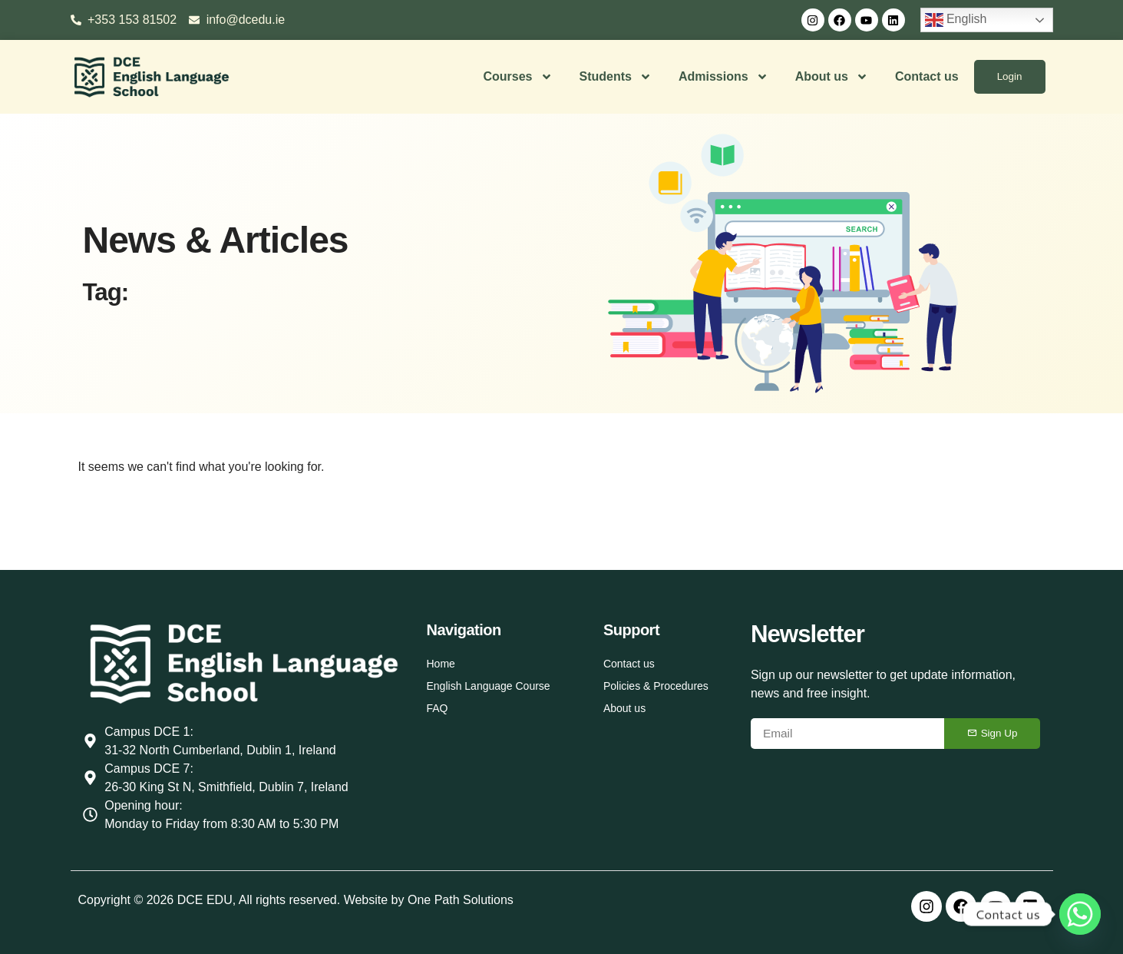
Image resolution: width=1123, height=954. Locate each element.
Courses (516, 77)
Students (614, 77)
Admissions (723, 77)
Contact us (926, 76)
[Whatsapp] (1080, 914)
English (956, 20)
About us (830, 77)
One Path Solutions (461, 899)
